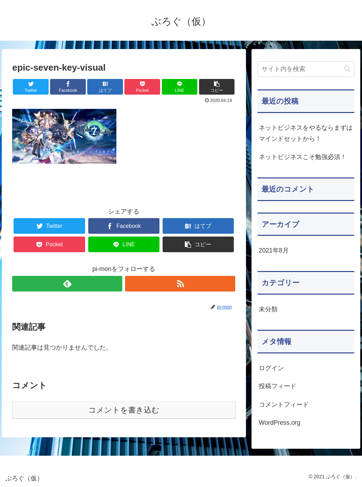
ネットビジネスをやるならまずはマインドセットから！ (306, 133)
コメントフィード (284, 404)
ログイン (271, 368)
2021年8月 (274, 250)
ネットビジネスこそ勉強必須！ (302, 156)
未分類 (268, 309)
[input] (305, 69)
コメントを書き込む (123, 410)
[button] (347, 69)
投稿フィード (277, 386)
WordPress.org (280, 422)
